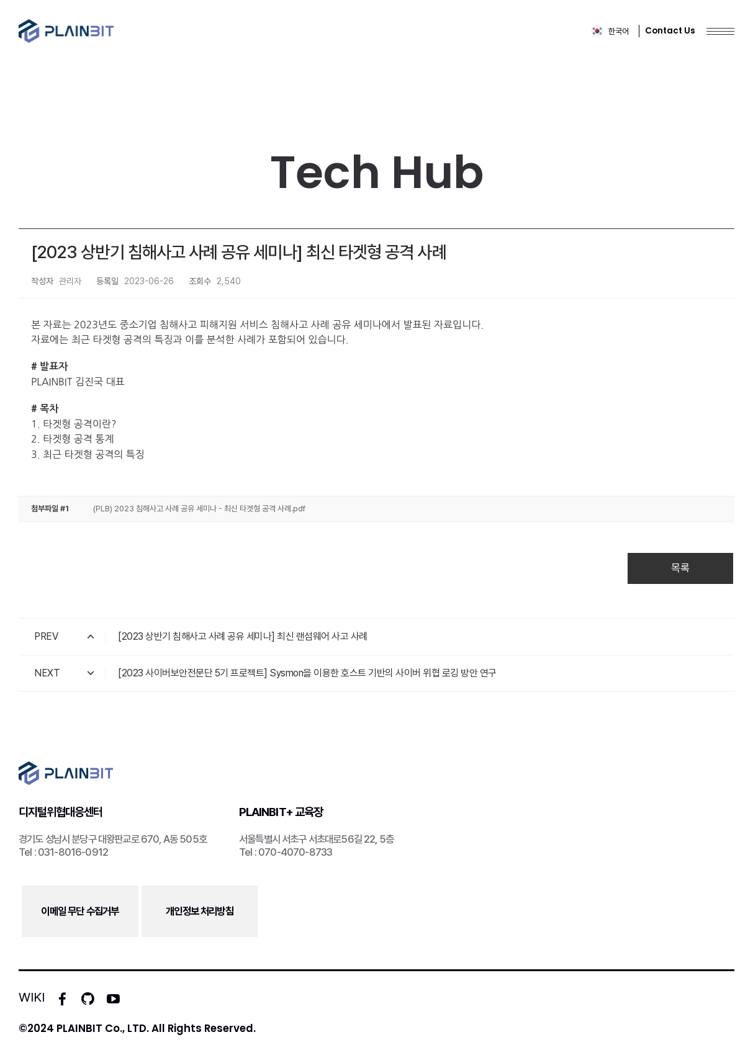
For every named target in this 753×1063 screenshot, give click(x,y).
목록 (680, 568)
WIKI (32, 997)
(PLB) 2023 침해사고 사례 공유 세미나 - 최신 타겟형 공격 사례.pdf (199, 508)
